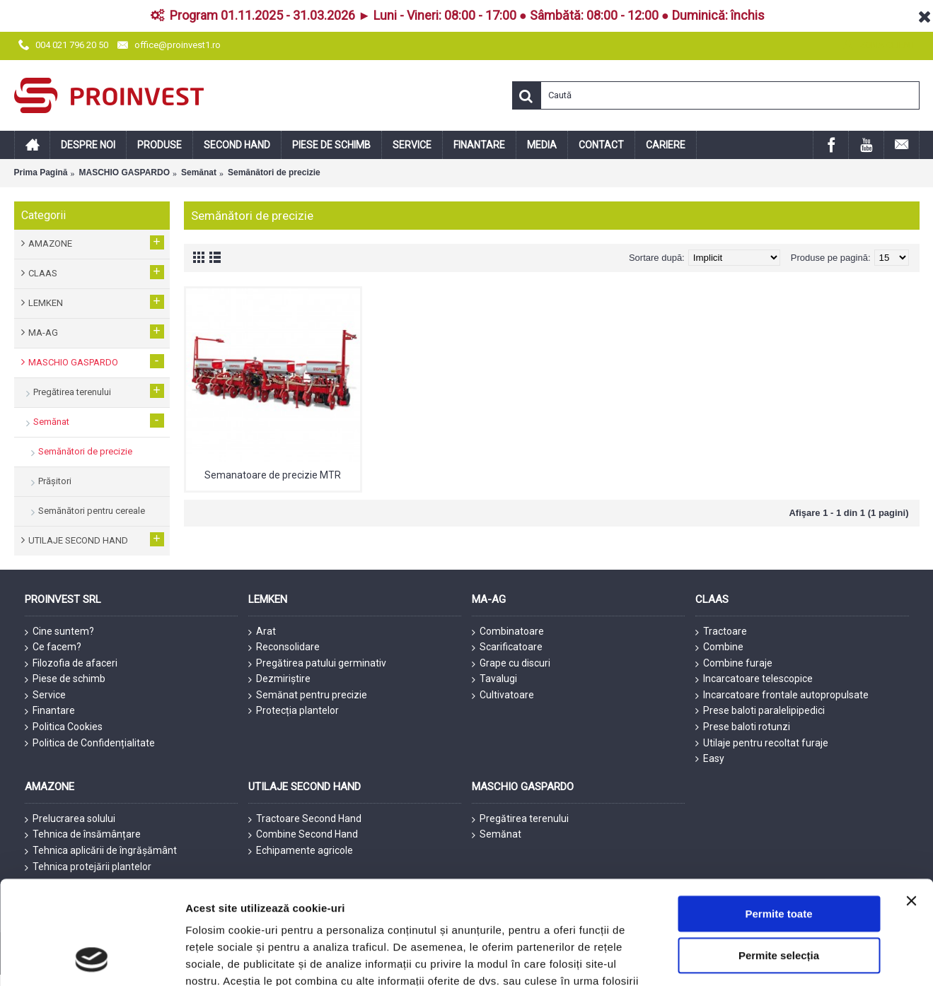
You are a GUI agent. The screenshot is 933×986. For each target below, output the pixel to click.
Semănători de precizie (274, 172)
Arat (262, 632)
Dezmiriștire (279, 679)
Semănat (198, 172)
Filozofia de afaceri (71, 663)
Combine (719, 647)
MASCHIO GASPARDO (124, 172)
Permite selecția (778, 767)
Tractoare (721, 632)
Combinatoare (508, 632)
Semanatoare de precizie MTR (272, 475)
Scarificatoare (507, 647)
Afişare (707, 867)
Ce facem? (53, 647)
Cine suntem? (59, 632)
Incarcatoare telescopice (754, 679)
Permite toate (778, 726)
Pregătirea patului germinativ (317, 663)
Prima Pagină (41, 172)
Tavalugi (494, 679)
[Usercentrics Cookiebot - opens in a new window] (91, 867)
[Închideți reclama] (911, 712)
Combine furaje (733, 663)
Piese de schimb (65, 679)
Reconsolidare (284, 647)
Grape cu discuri (511, 663)
